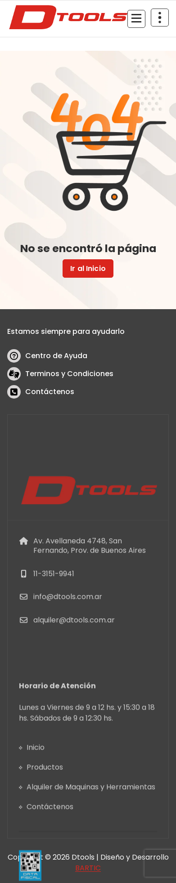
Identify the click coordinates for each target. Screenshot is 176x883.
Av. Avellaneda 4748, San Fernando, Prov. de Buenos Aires (89, 588)
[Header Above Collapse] (160, 18)
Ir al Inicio (88, 268)
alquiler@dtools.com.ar (74, 662)
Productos (45, 821)
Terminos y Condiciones (69, 373)
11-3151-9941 (53, 616)
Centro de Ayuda (56, 356)
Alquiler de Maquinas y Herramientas (91, 841)
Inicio (36, 801)
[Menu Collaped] (136, 19)
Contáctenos (49, 391)
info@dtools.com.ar (67, 639)
